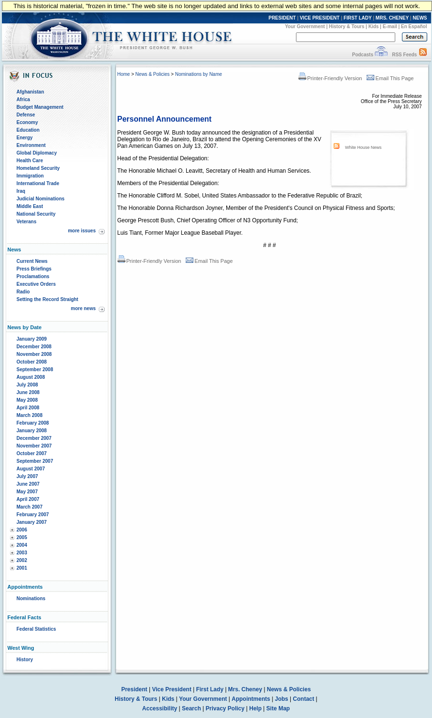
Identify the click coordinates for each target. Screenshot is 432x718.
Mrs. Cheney (245, 689)
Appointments (251, 699)
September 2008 (35, 369)
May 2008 (27, 400)
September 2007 (35, 461)
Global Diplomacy (37, 153)
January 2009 (32, 339)
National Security (36, 214)
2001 (22, 568)
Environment (31, 145)
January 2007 (32, 522)
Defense (26, 114)
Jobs (281, 699)
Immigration (30, 175)
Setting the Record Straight (47, 299)
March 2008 (29, 415)
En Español (414, 26)
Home (123, 74)
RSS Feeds (404, 54)
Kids (374, 26)
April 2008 (28, 407)
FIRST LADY (358, 18)
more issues (81, 230)
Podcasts (362, 54)
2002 (22, 560)
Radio (23, 291)
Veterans (27, 221)
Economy (27, 122)
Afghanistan (30, 91)
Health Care (30, 160)
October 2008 (32, 361)
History (25, 659)
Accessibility (159, 708)
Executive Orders (36, 284)
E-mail (390, 26)
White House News (363, 147)
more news (83, 308)
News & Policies (153, 74)
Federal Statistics (36, 629)
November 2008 (34, 354)
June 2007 (28, 484)
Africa (23, 99)
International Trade (38, 183)
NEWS (420, 18)
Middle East (30, 206)
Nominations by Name (198, 74)
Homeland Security (38, 168)
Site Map (278, 708)
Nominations (31, 598)
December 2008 (34, 346)
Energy (25, 137)
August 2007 (31, 468)
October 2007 (32, 453)
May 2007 (27, 491)
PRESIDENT (281, 18)
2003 (22, 552)
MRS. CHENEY (392, 18)
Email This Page (390, 78)
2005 (22, 537)
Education (28, 130)
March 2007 (29, 507)
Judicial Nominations (41, 198)
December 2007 (34, 438)
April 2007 (28, 499)
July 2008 (27, 384)
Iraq (21, 191)
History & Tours (346, 26)
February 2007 (33, 514)
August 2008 (31, 377)
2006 (22, 529)
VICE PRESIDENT (319, 18)
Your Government (305, 26)
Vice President (171, 689)
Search (191, 708)
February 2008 (33, 423)
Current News (32, 261)
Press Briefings (34, 268)
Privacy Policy (225, 708)
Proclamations (33, 276)
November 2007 (34, 445)
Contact (304, 699)
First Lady (209, 689)
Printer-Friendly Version (330, 78)
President (134, 689)
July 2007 (27, 476)
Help (255, 708)
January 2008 (32, 430)
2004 (22, 545)
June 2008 (28, 392)
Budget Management (40, 107)
